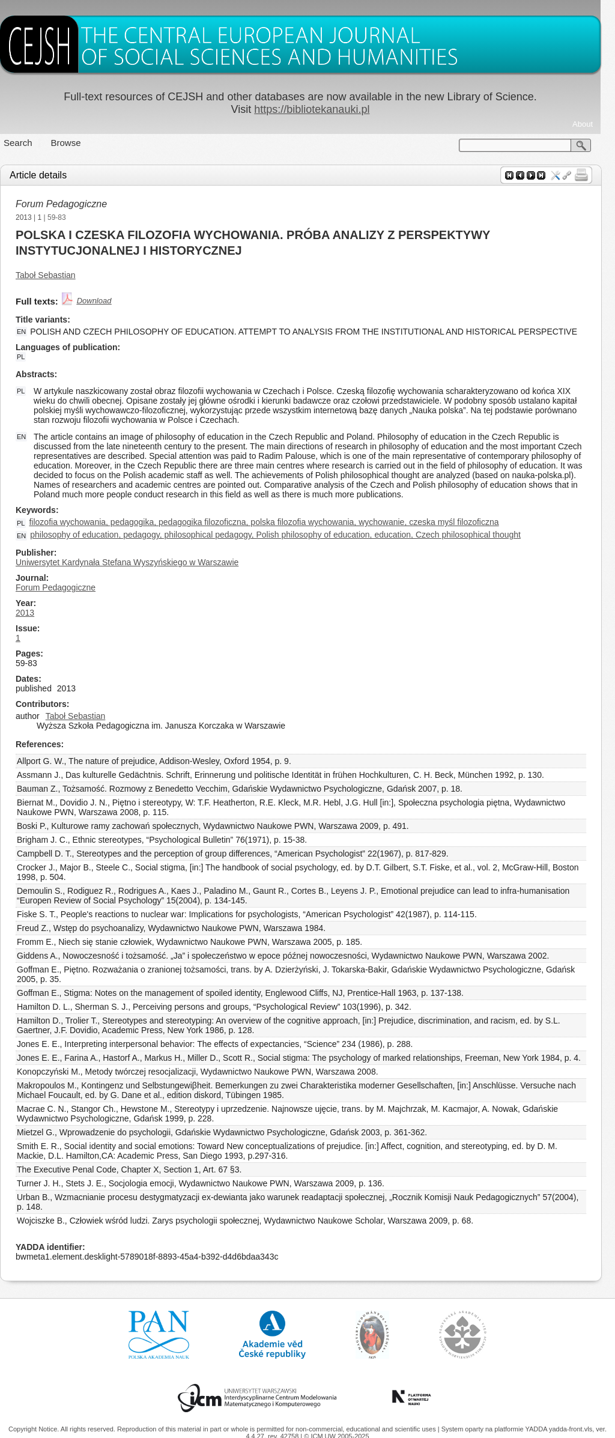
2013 (31, 217)
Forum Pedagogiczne (68, 204)
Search (25, 143)
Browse (73, 143)
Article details (45, 175)
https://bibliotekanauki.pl (319, 109)
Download (101, 300)
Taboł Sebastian (53, 275)
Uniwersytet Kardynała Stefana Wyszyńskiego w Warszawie (134, 562)
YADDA (537, 1429)
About (590, 124)
